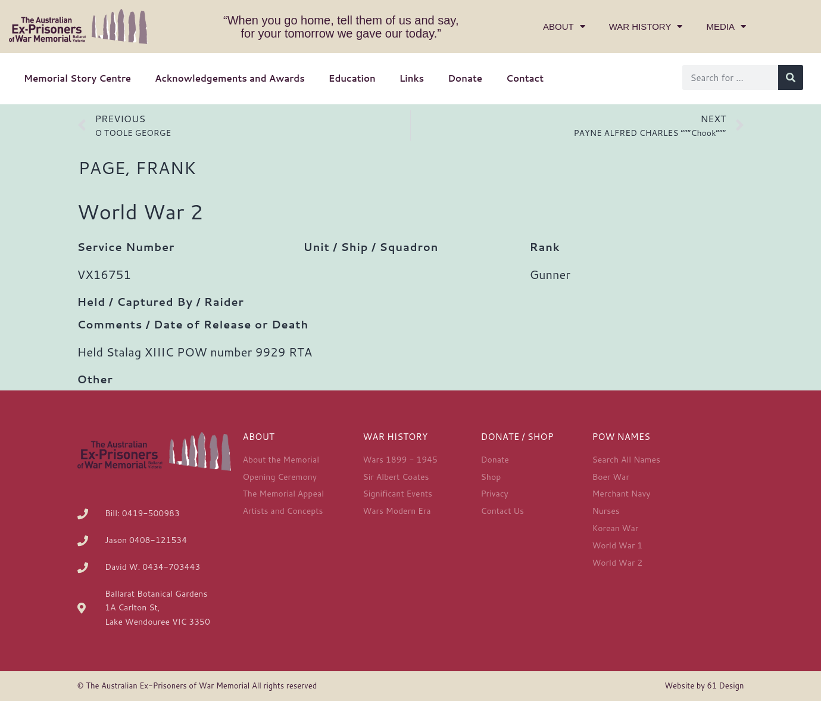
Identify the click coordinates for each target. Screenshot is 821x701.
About (564, 26)
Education (352, 78)
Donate (465, 78)
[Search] (790, 77)
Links (411, 78)
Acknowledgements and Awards (230, 78)
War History (646, 26)
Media (726, 26)
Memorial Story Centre (77, 78)
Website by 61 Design (704, 685)
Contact (525, 78)
